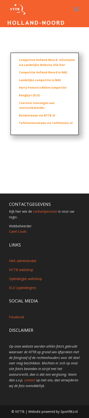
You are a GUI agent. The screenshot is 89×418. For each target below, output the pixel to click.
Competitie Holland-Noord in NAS (43, 73)
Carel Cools (18, 231)
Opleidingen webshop (25, 278)
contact (29, 380)
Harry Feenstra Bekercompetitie (42, 88)
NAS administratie (23, 261)
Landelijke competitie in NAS (40, 80)
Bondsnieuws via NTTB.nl (37, 114)
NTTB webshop (21, 269)
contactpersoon (45, 211)
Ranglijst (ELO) (30, 95)
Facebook (16, 317)
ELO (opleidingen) (22, 287)
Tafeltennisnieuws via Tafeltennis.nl (45, 121)
